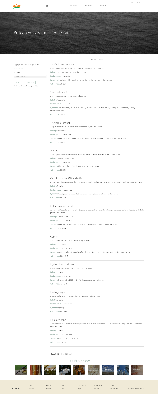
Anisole (54, 150)
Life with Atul (98, 385)
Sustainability (82, 385)
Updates (96, 389)
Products (64, 385)
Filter (18, 82)
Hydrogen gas (57, 292)
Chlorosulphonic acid (61, 206)
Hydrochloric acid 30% (62, 264)
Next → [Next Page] (71, 354)
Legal (79, 389)
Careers (32, 389)
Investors (48, 389)
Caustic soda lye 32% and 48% (66, 178)
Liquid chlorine (58, 320)
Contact (112, 385)
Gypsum (54, 237)
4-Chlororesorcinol (60, 123)
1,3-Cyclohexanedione (62, 64)
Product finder (137, 3)
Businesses (49, 385)
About (31, 385)
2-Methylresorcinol (60, 92)
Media (63, 389)
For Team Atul (114, 389)
